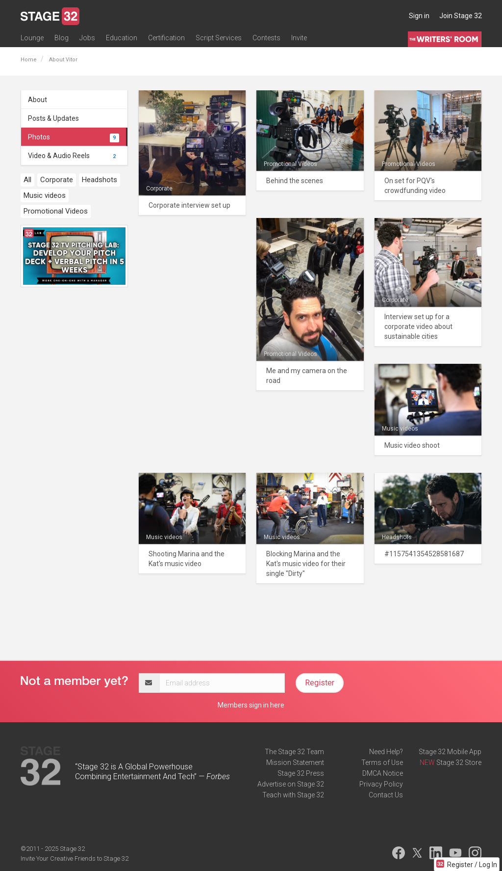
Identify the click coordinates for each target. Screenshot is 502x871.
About (37, 100)
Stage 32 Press (300, 773)
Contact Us (386, 795)
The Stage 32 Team (294, 752)
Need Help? (386, 752)
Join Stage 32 (460, 16)
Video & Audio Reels (73, 155)
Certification (166, 38)
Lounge (32, 38)
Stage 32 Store (458, 762)
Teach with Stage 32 (293, 795)
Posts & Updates (53, 118)
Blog (61, 38)
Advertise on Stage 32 (290, 784)
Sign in (419, 16)
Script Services (219, 38)
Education (121, 38)
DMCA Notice (382, 773)
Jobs (87, 38)
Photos (73, 137)
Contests (266, 38)
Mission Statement (295, 762)
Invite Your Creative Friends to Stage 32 (74, 858)
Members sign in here (251, 705)
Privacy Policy (381, 784)
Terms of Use (382, 762)
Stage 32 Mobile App (450, 752)
